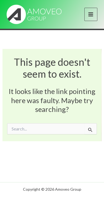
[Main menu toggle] (91, 14)
